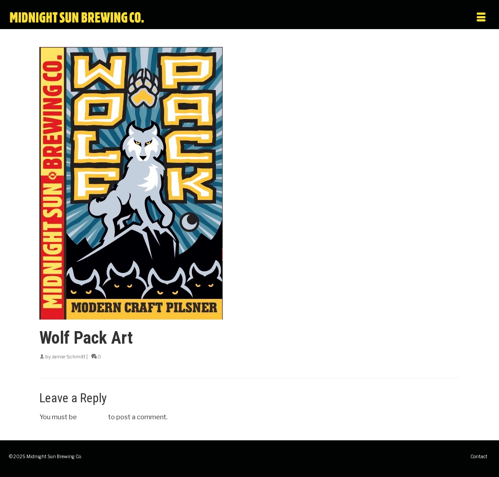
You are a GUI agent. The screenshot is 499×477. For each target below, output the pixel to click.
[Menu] (419, 18)
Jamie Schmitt (68, 356)
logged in (92, 417)
